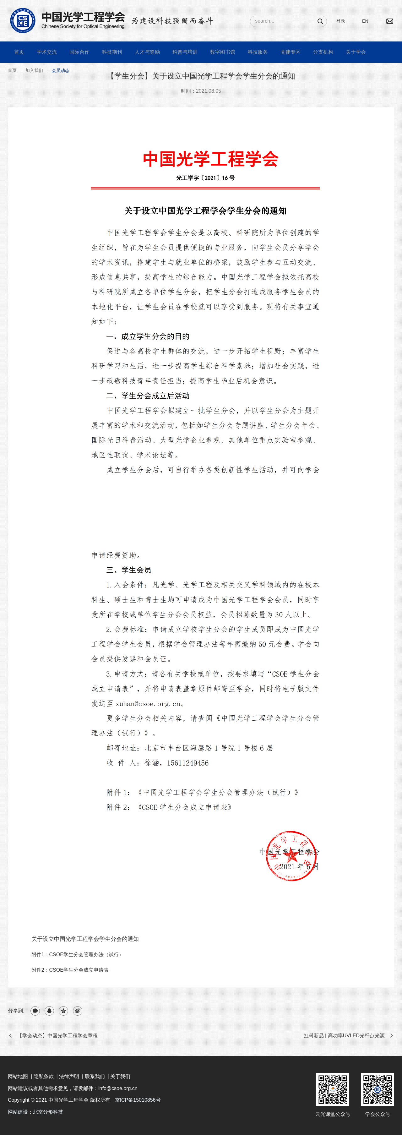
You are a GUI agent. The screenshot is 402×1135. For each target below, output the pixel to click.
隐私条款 (44, 1076)
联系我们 (95, 1076)
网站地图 (18, 1076)
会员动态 (60, 70)
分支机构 (323, 52)
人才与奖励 (147, 52)
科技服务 (258, 52)
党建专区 (290, 52)
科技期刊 (112, 52)
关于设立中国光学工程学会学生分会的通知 (85, 939)
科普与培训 (185, 52)
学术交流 (47, 52)
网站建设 (18, 1112)
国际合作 (79, 52)
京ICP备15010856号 (138, 1100)
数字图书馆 (222, 52)
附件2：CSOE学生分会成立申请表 (70, 970)
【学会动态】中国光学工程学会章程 (57, 1035)
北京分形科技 (48, 1112)
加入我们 (34, 70)
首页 (19, 52)
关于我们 (120, 1076)
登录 (340, 21)
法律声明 (69, 1076)
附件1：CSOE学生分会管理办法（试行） (77, 954)
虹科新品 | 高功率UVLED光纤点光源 (344, 1035)
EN (365, 21)
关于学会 (356, 52)
